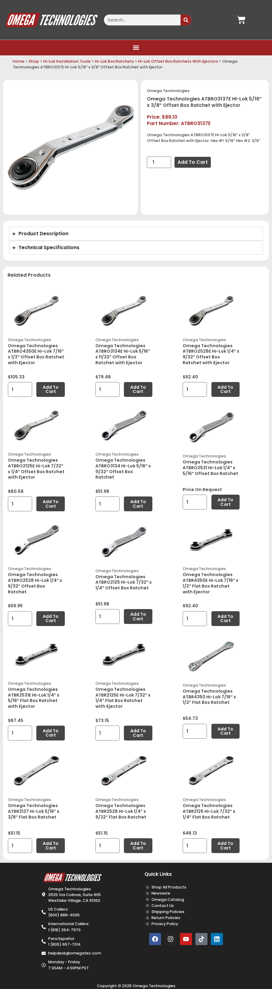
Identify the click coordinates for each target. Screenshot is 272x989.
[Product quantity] (159, 162)
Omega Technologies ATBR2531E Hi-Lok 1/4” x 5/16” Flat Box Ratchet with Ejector (33, 697)
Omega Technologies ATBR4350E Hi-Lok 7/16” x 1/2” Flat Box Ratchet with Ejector (210, 583)
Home (19, 61)
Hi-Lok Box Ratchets (114, 61)
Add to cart (192, 162)
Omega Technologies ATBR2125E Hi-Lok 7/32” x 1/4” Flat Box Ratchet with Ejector (123, 697)
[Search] (186, 20)
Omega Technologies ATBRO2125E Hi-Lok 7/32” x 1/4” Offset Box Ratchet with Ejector (36, 468)
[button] (136, 48)
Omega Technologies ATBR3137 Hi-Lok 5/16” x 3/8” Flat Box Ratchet (33, 811)
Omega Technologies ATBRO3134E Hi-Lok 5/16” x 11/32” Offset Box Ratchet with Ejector (122, 354)
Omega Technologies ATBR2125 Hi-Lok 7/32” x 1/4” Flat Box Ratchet (209, 811)
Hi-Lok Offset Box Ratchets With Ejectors (178, 61)
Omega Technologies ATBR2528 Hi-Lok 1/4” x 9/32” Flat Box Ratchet (120, 811)
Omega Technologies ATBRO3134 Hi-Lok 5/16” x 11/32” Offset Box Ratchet (123, 468)
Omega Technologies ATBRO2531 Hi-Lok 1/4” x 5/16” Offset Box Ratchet (210, 467)
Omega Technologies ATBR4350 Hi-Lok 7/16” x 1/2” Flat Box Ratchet (209, 696)
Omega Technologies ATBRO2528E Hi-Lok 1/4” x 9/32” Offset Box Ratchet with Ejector (211, 354)
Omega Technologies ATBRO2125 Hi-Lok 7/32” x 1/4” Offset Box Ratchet (123, 582)
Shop (34, 61)
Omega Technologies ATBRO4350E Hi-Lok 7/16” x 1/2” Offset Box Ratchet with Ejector (36, 354)
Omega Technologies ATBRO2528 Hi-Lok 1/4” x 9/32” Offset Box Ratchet (35, 583)
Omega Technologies (168, 90)
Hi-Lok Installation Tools (67, 61)
